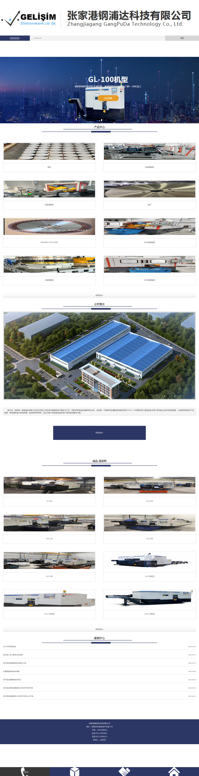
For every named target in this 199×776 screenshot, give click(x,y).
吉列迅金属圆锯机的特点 (99, 680)
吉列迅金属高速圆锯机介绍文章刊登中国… (99, 688)
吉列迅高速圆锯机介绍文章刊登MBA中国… (99, 696)
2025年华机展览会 (99, 646)
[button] (97, 120)
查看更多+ (99, 295)
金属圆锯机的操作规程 (99, 671)
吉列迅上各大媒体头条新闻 (99, 655)
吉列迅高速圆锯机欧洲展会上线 (99, 663)
